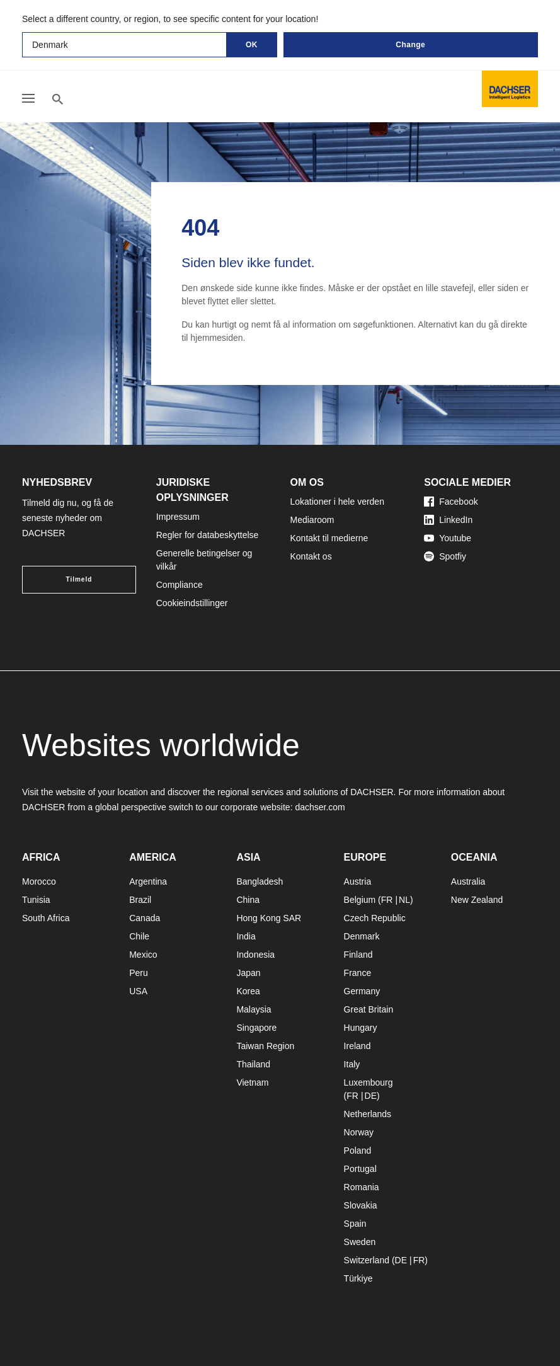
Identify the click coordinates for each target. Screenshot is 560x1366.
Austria (358, 881)
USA (138, 991)
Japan (248, 973)
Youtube (447, 538)
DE (371, 1096)
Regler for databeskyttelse (207, 535)
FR (387, 900)
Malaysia (253, 1009)
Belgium (360, 900)
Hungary (360, 1028)
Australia (468, 881)
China (248, 900)
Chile (139, 936)
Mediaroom (312, 520)
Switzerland (366, 1260)
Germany (362, 991)
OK (252, 44)
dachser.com (320, 807)
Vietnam (252, 1082)
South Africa (46, 918)
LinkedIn (448, 520)
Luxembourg (368, 1082)
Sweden (360, 1242)
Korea (248, 991)
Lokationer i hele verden (337, 501)
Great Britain (369, 1009)
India (245, 936)
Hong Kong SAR (268, 918)
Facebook (450, 501)
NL (404, 900)
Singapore (256, 1028)
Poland (358, 1150)
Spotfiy (445, 556)
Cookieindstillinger (192, 603)
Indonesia (255, 955)
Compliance (179, 585)
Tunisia (36, 900)
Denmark (362, 936)
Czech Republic (375, 918)
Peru (138, 973)
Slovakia (360, 1205)
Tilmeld (79, 579)
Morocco (39, 881)
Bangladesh (259, 881)
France (358, 973)
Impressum (178, 517)
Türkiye (358, 1278)
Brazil (140, 900)
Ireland (357, 1046)
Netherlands (368, 1114)
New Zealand (477, 900)
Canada (144, 918)
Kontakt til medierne (329, 538)
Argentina (148, 881)
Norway (359, 1132)
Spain (355, 1224)
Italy (352, 1064)
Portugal (360, 1169)
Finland (358, 955)
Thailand (253, 1064)
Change (410, 44)
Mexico (143, 955)
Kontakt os (311, 556)
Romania (361, 1187)
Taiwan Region (265, 1046)
